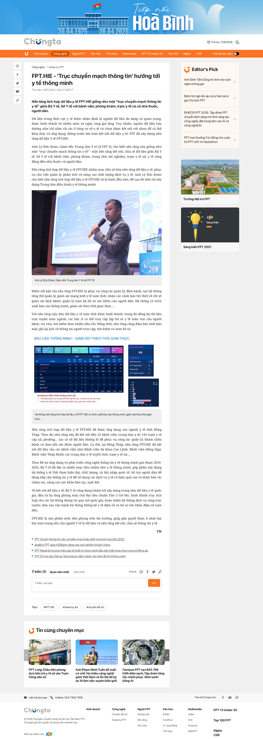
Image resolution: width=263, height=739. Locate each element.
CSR (202, 53)
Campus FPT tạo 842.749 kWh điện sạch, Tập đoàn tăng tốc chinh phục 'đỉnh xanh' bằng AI (143, 671)
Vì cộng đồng (170, 721)
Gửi (154, 582)
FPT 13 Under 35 (154, 53)
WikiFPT (192, 727)
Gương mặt (143, 710)
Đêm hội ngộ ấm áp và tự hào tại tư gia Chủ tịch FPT (210, 98)
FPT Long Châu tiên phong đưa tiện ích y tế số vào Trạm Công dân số (49, 669)
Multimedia (131, 53)
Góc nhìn (142, 721)
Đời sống (142, 715)
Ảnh (190, 715)
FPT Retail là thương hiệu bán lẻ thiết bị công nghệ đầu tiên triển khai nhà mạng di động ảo (91, 550)
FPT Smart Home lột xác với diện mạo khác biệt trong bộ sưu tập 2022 (79, 539)
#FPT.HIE (49, 603)
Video (191, 710)
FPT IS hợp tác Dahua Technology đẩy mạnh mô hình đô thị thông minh (80, 556)
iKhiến (166, 710)
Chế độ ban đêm (226, 53)
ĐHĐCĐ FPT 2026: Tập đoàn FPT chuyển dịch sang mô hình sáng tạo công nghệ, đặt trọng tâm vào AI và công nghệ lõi (210, 119)
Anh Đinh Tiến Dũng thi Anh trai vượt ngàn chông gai (210, 82)
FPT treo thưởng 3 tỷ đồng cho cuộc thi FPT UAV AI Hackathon (210, 140)
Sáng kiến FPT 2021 (197, 247)
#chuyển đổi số (95, 603)
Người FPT (79, 53)
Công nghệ (60, 53)
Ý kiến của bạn (96, 583)
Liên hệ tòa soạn (35, 693)
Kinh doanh (41, 53)
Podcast (192, 721)
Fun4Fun (167, 715)
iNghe (190, 53)
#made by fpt (70, 603)
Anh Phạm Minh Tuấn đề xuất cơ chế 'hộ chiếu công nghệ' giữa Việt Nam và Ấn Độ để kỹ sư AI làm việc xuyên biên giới (96, 671)
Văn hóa (97, 53)
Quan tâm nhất (59, 572)
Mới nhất (79, 572)
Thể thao (113, 53)
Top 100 (176, 53)
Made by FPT (56, 67)
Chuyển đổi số (119, 710)
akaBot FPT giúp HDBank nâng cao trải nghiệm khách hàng (72, 545)
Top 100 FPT (222, 716)
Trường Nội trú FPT (196, 199)
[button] (167, 651)
